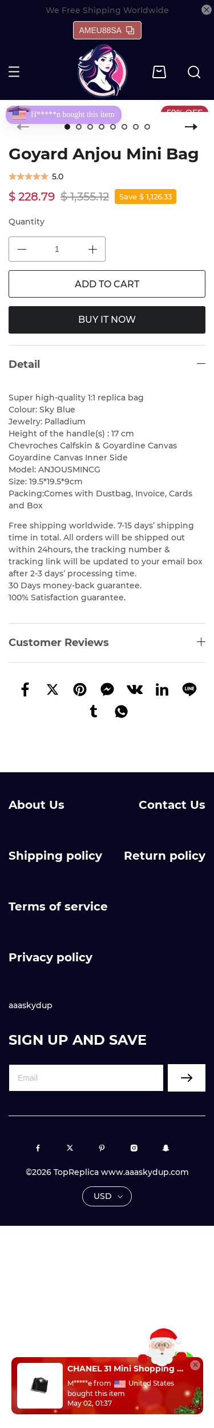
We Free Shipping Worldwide (107, 10)
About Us (36, 805)
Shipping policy (55, 856)
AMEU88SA (107, 30)
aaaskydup (31, 1005)
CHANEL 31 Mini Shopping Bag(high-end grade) (125, 1368)
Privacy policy (50, 957)
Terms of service (58, 906)
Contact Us (172, 805)
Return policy (164, 856)
